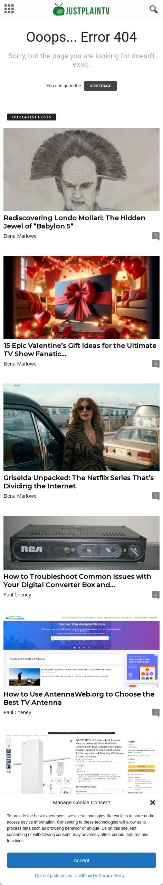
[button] (152, 802)
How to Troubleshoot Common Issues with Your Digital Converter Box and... (77, 581)
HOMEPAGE (100, 87)
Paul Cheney (17, 595)
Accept (81, 860)
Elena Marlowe (20, 236)
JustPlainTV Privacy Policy (99, 875)
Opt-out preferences (53, 875)
